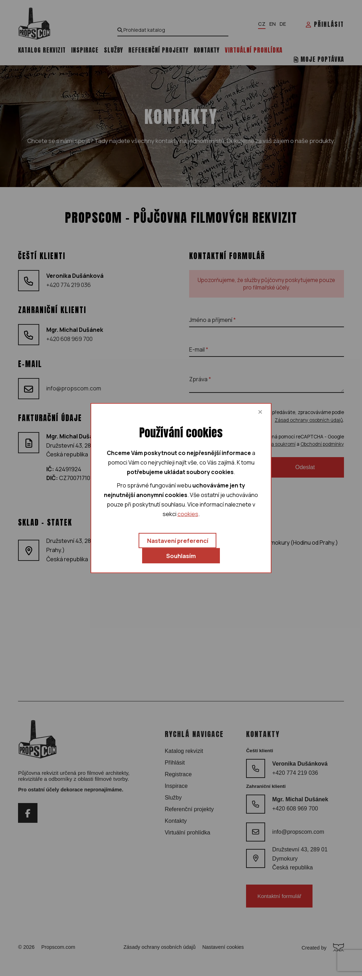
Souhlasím (181, 556)
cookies (187, 514)
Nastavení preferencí (177, 541)
